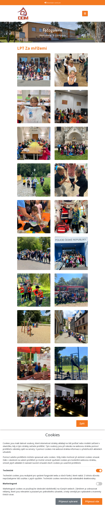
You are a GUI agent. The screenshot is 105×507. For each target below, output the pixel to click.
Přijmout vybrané (68, 501)
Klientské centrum (54, 3)
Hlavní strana (45, 35)
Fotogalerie (61, 35)
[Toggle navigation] (85, 13)
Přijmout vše (92, 501)
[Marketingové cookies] (99, 483)
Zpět (82, 423)
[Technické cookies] (99, 470)
